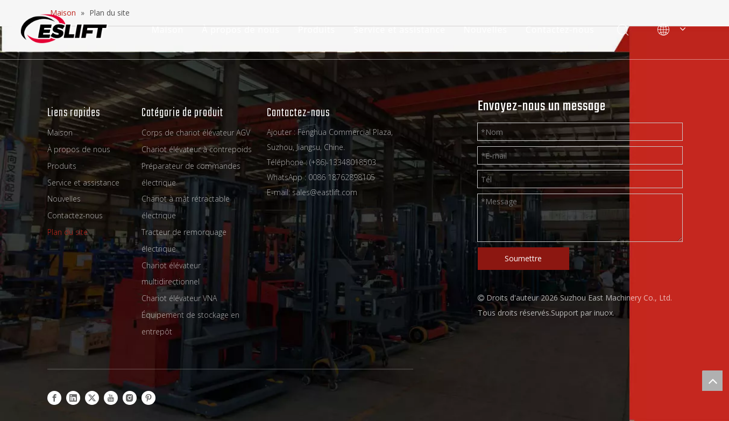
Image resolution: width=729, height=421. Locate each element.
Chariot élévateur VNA (179, 298)
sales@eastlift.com (324, 192)
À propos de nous (240, 29)
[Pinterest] (148, 397)
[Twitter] (92, 397)
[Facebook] (54, 397)
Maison (167, 29)
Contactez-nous (559, 29)
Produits (315, 29)
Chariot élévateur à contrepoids (196, 149)
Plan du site (67, 232)
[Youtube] (111, 397)
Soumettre (523, 258)
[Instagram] (130, 397)
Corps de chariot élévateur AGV (195, 132)
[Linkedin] (73, 397)
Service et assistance (399, 29)
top (712, 380)
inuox (603, 313)
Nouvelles (485, 29)
